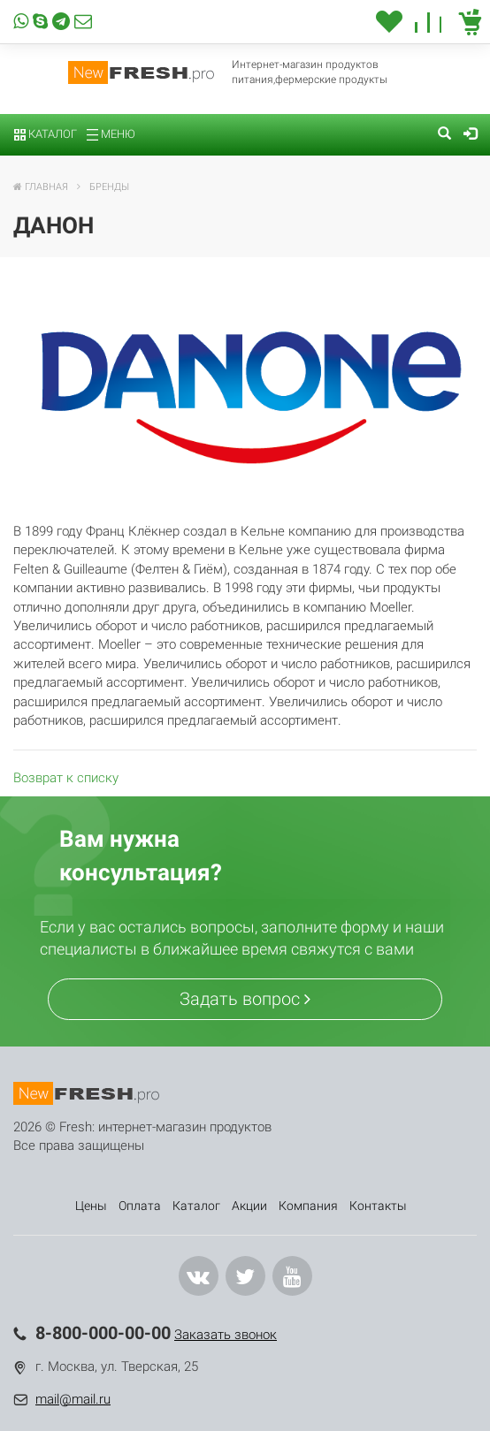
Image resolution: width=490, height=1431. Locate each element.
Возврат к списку (66, 778)
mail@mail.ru (73, 1399)
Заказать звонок (225, 1335)
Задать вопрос (245, 998)
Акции (249, 1206)
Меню (111, 134)
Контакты (378, 1206)
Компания (308, 1206)
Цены (91, 1206)
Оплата (140, 1206)
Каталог (45, 134)
